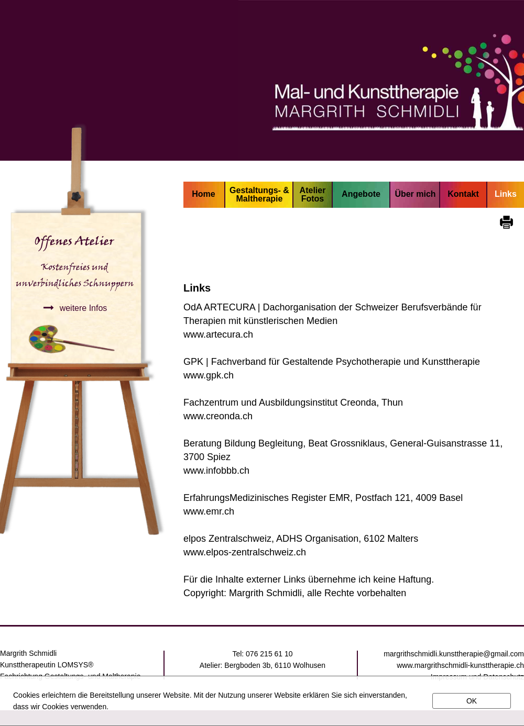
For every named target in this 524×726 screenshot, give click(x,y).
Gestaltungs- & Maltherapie (259, 194)
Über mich (415, 193)
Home (203, 193)
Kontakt (463, 193)
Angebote (361, 193)
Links (506, 193)
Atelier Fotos (313, 194)
